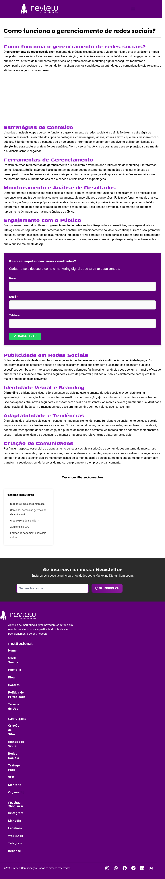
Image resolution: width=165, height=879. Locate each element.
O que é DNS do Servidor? (24, 520)
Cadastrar (25, 336)
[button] (133, 9)
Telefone (14, 315)
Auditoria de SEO (19, 526)
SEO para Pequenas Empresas (27, 503)
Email (13, 296)
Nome (12, 278)
